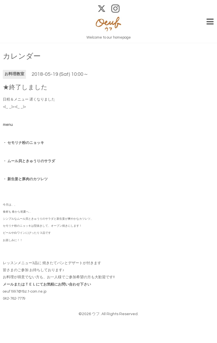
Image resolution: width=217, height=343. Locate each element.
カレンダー (22, 56)
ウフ (96, 314)
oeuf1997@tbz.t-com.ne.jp (24, 291)
